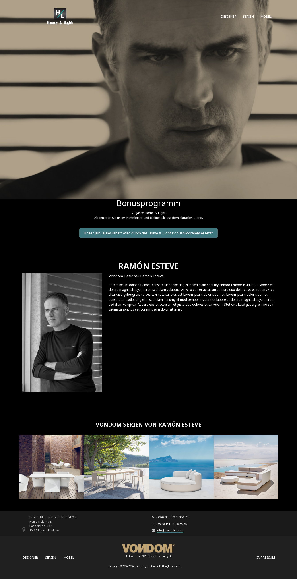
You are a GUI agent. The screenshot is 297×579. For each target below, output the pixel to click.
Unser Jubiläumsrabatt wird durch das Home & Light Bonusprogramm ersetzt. (148, 233)
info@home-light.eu (170, 530)
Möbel (266, 16)
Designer (228, 16)
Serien (248, 16)
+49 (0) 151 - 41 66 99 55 (171, 524)
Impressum (266, 557)
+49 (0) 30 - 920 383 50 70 (172, 517)
